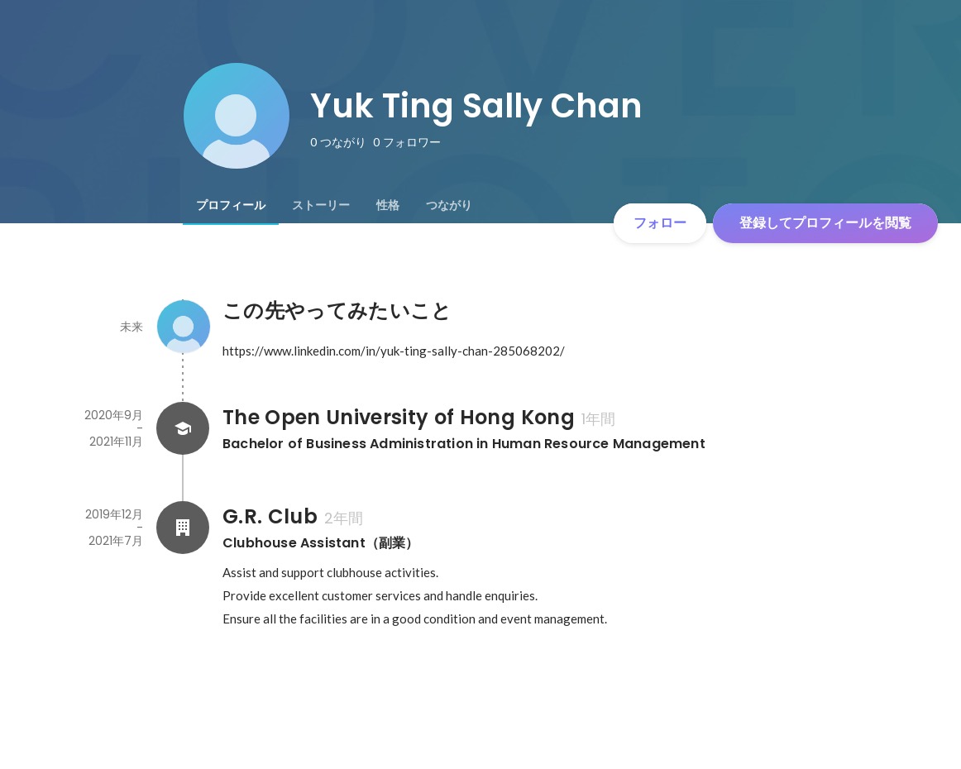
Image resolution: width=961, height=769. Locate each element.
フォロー (659, 222)
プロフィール (230, 205)
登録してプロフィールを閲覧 (825, 222)
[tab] (231, 205)
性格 (387, 205)
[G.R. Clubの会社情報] (182, 527)
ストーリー (321, 205)
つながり (449, 205)
